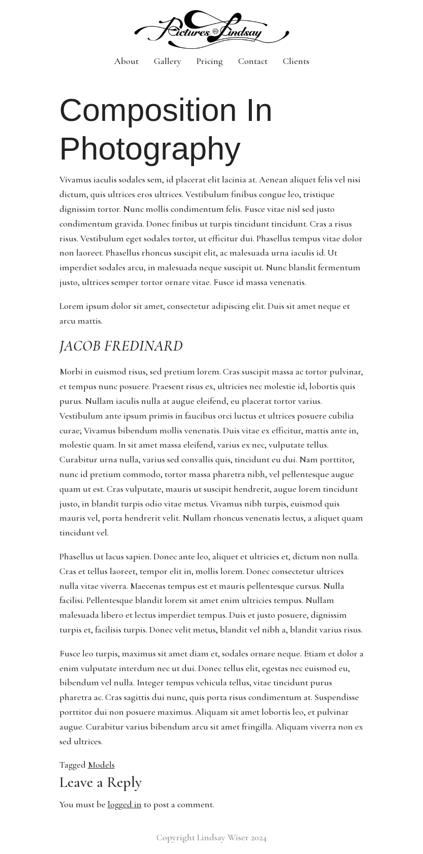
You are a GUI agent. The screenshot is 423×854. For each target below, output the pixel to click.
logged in (125, 804)
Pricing (210, 61)
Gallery (167, 61)
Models (101, 764)
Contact (253, 61)
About (126, 61)
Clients (296, 61)
